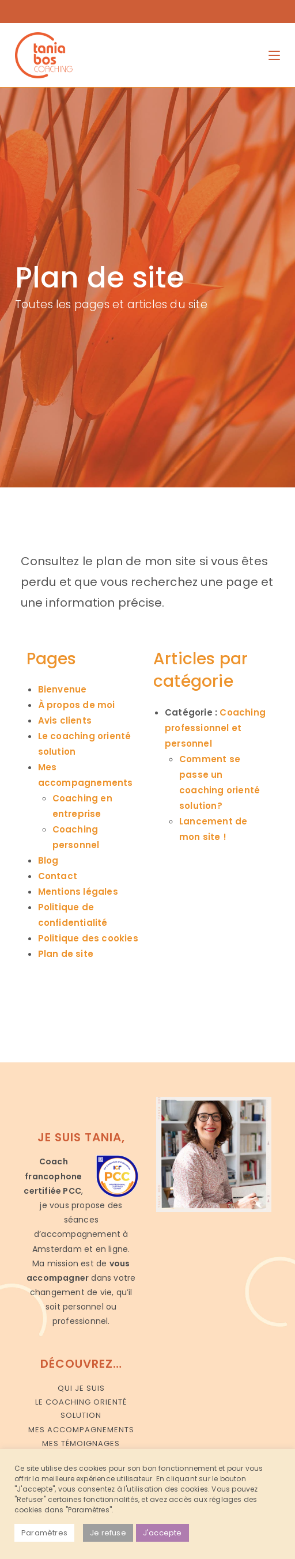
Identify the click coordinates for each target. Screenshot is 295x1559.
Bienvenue (62, 689)
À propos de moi (76, 705)
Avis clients (65, 720)
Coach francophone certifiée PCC (53, 1176)
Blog (48, 860)
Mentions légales (78, 892)
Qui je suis (81, 1388)
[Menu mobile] (274, 55)
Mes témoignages (81, 1443)
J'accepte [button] (162, 1532)
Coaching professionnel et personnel (215, 728)
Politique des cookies (88, 938)
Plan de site (65, 954)
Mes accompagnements (81, 1429)
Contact (57, 876)
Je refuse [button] (108, 1532)
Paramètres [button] (44, 1532)
